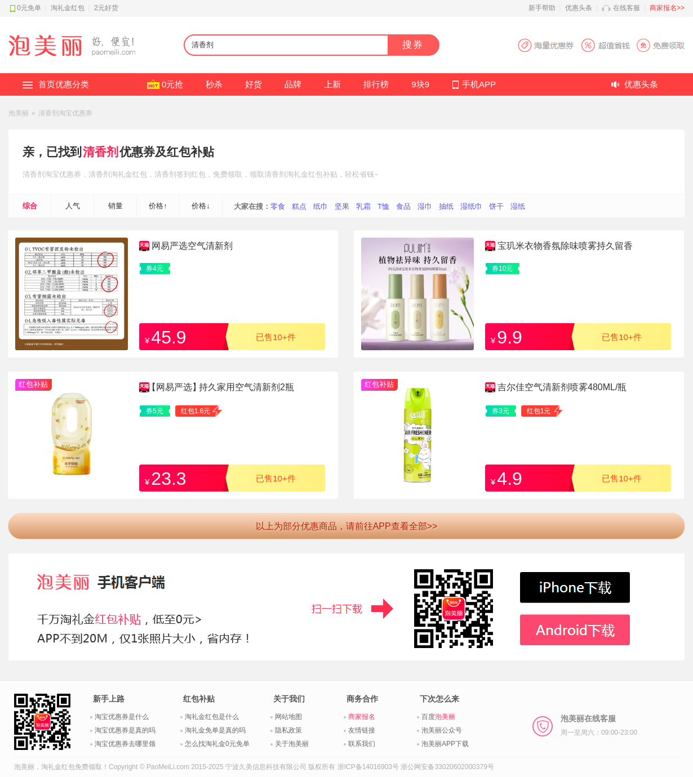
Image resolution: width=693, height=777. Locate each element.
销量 (115, 206)
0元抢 (172, 84)
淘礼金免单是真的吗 (215, 730)
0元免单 (29, 8)
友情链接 (361, 730)
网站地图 (288, 717)
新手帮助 (542, 8)
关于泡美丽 (292, 744)
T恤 (383, 206)
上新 (332, 84)
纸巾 (320, 206)
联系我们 (361, 744)
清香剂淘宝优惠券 (65, 113)
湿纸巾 (471, 206)
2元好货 (106, 8)
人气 (72, 206)
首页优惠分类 (63, 84)
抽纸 (446, 206)
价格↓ (201, 206)
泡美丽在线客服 (599, 725)
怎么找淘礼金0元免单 (217, 744)
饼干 (496, 206)
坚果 (342, 206)
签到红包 (191, 174)
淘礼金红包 (68, 8)
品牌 (293, 84)
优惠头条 (578, 8)
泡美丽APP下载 (445, 744)
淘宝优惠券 (63, 174)
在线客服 (626, 8)
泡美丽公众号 (441, 730)
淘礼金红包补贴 (311, 174)
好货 (253, 84)
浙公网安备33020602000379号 (447, 767)
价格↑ (158, 206)
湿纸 (517, 206)
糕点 (299, 206)
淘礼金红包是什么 (212, 717)
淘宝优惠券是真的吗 (125, 730)
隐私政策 (288, 730)
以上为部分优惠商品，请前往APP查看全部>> (347, 526)
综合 (30, 206)
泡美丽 (18, 113)
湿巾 (424, 206)
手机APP (479, 84)
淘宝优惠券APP (601, 45)
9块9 (420, 84)
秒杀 (214, 84)
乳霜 (363, 206)
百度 (438, 717)
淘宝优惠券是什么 (122, 717)
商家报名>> (667, 8)
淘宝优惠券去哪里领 (125, 744)
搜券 (413, 44)
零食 (277, 206)
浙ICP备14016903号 (368, 767)
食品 (403, 206)
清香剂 (100, 151)
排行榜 (376, 84)
